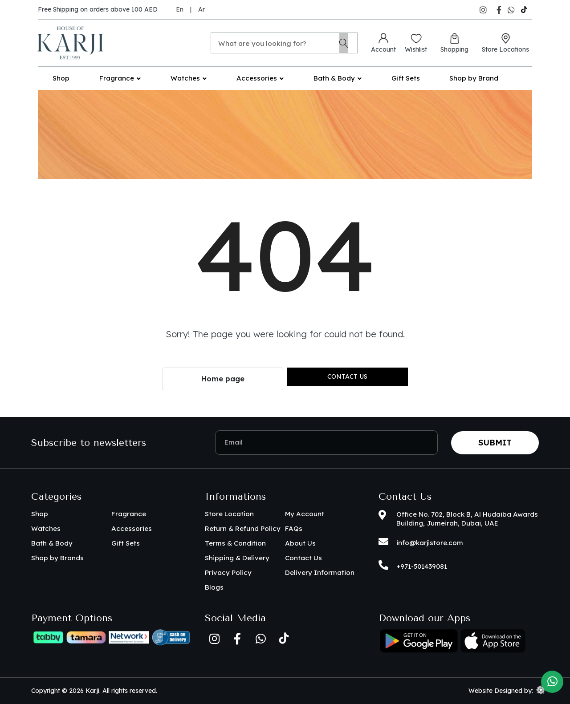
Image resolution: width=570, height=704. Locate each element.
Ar (201, 9)
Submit (495, 442)
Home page (222, 378)
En (179, 9)
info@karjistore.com (429, 542)
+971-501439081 (421, 566)
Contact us (347, 376)
